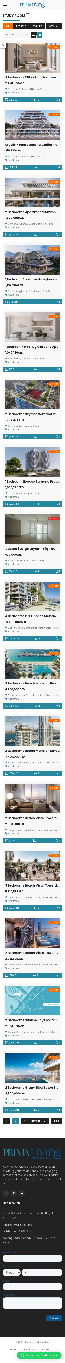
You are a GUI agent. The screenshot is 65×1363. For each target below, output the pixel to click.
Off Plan (53, 26)
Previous (35, 1120)
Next (56, 1120)
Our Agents (29, 1349)
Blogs (45, 1349)
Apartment (13, 92)
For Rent (21, 26)
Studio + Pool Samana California (31, 144)
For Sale (37, 26)
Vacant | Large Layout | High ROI (31, 548)
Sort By (10, 34)
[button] (39, 1355)
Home (13, 1349)
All (7, 26)
